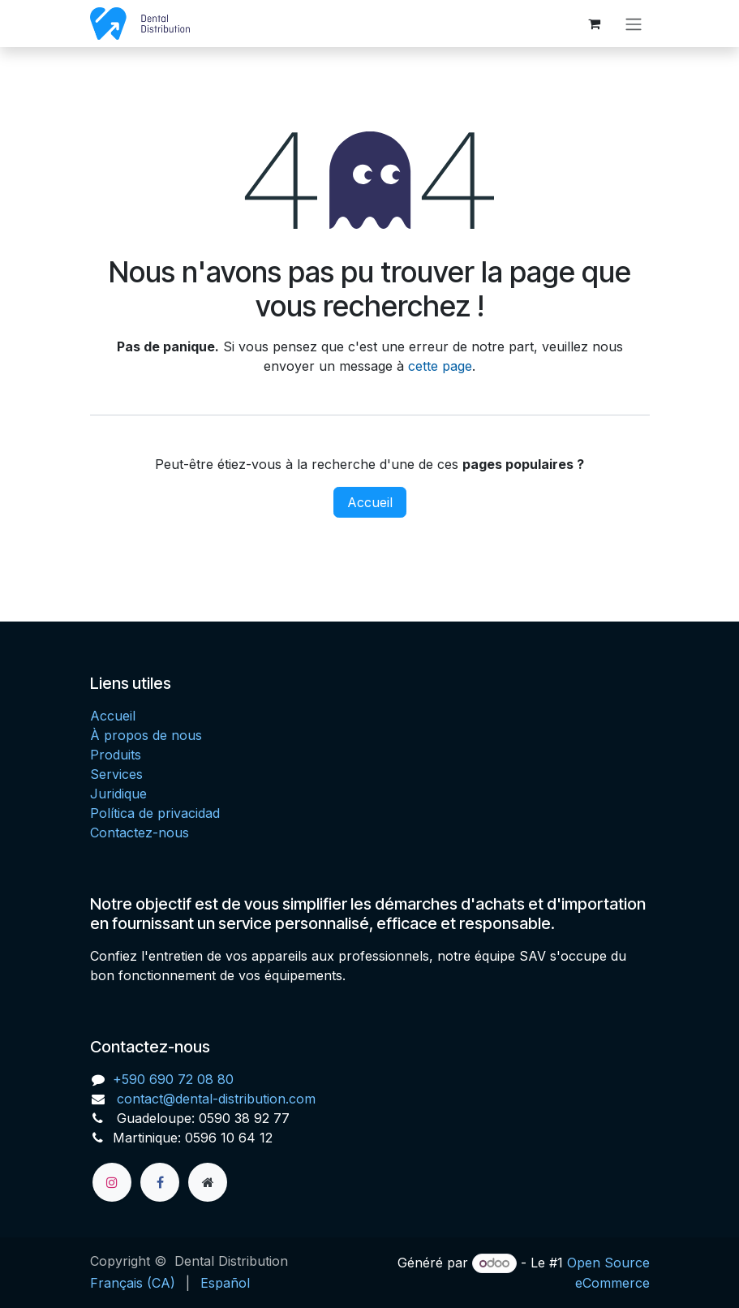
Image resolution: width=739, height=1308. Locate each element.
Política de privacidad (155, 813)
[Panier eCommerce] (594, 23)
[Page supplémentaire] (207, 1182)
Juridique (118, 793)
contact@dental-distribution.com (214, 1099)
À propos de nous (146, 735)
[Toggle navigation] (633, 23)
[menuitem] (132, 1283)
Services (116, 774)
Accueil (370, 502)
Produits (115, 755)
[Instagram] (111, 1182)
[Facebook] (159, 1182)
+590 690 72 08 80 (173, 1079)
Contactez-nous (139, 832)
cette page (440, 366)
